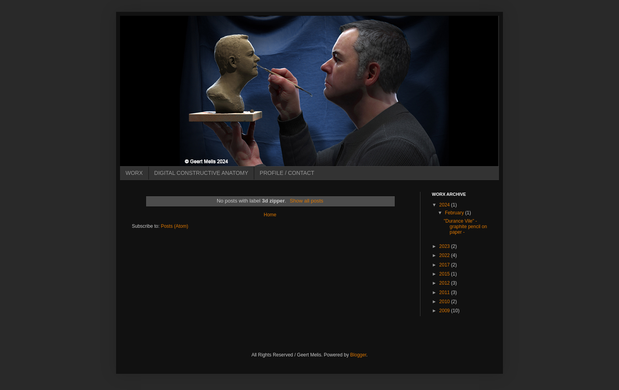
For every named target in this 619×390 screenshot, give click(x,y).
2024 (445, 205)
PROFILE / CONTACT (287, 173)
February (455, 213)
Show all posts (306, 201)
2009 (445, 310)
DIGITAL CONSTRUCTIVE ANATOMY (201, 173)
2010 (445, 301)
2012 (445, 283)
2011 (445, 292)
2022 (445, 255)
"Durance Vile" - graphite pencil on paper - (465, 226)
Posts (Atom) (174, 226)
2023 (445, 246)
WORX (134, 173)
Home (270, 215)
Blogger (358, 355)
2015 (445, 274)
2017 (445, 265)
